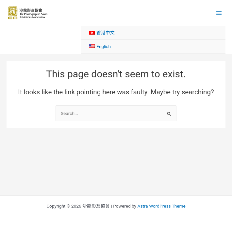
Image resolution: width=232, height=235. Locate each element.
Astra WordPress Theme (161, 206)
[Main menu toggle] (219, 13)
